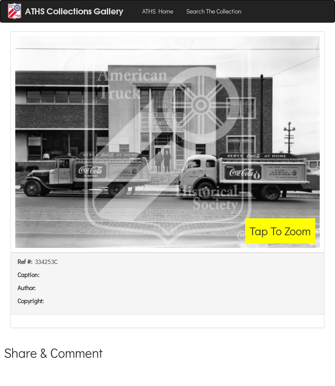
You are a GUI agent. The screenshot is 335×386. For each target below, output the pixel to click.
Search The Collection (214, 11)
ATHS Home (157, 11)
